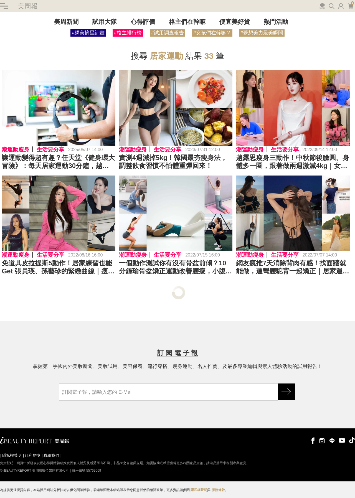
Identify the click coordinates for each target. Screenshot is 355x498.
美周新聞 (66, 21)
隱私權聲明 (12, 455)
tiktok (352, 440)
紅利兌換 (32, 455)
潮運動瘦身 (15, 149)
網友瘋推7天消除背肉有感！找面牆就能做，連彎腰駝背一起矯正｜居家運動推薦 (292, 267)
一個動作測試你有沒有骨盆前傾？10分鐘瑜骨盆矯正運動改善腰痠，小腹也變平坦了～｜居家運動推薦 (175, 267)
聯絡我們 (51, 455)
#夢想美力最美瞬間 (261, 32)
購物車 (350, 5)
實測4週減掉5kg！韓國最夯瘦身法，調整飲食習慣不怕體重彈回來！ (173, 161)
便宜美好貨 (234, 21)
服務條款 (218, 490)
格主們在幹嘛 (187, 21)
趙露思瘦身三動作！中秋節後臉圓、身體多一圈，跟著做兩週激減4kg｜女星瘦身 (292, 162)
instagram (322, 440)
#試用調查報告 (167, 32)
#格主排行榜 (128, 32)
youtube (342, 440)
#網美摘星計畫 (88, 32)
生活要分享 (50, 149)
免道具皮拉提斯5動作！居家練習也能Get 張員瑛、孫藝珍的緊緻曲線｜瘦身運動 (58, 267)
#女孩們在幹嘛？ (212, 32)
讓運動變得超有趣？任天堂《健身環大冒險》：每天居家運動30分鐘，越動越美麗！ (58, 162)
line (332, 440)
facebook (312, 440)
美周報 (28, 6)
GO (286, 391)
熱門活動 (276, 21)
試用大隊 (104, 21)
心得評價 (143, 21)
